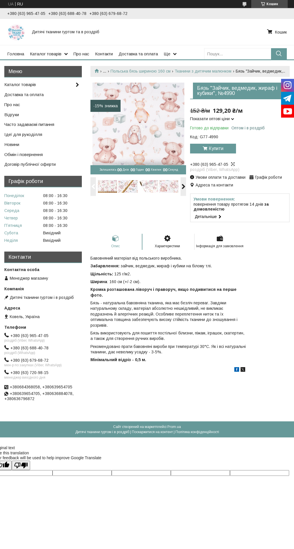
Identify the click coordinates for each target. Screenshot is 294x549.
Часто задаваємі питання (29, 124)
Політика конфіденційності (197, 432)
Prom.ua (174, 427)
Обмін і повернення (23, 154)
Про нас (81, 53)
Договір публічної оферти (30, 164)
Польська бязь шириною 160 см (141, 71)
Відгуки (11, 114)
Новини (11, 144)
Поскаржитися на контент (152, 432)
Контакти (104, 53)
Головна (15, 53)
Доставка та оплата (138, 53)
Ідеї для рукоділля (23, 134)
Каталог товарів (45, 53)
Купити (216, 148)
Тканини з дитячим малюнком (203, 71)
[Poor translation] (21, 465)
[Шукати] (279, 53)
